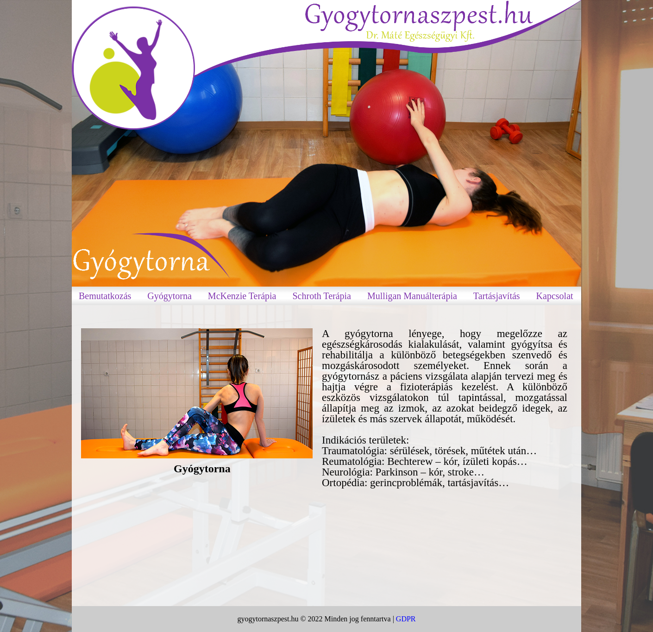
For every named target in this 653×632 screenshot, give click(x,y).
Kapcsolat (554, 296)
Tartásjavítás (496, 296)
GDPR (406, 619)
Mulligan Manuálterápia (412, 296)
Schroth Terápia (321, 296)
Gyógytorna (169, 296)
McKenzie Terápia (242, 296)
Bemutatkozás (105, 296)
